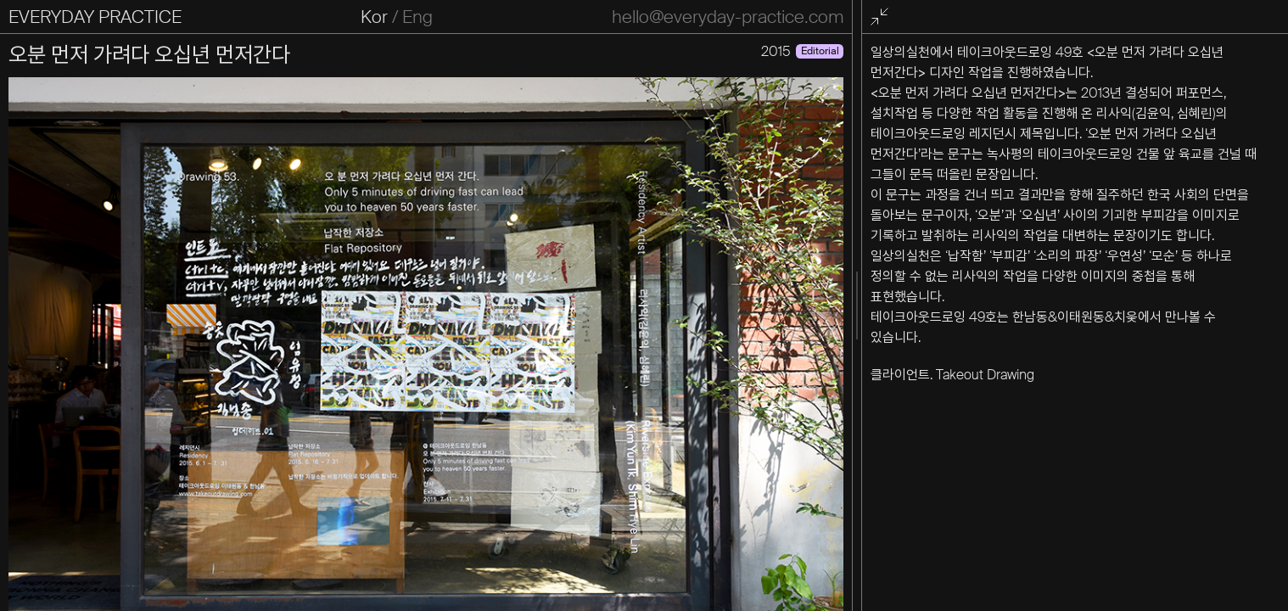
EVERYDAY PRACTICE (95, 17)
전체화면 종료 (881, 17)
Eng (417, 17)
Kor (374, 17)
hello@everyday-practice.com (727, 17)
